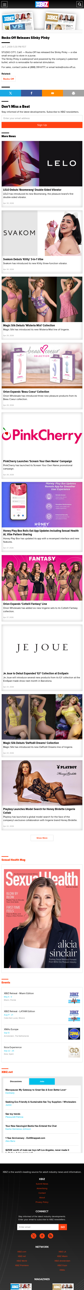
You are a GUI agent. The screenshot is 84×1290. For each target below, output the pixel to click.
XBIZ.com (21, 1251)
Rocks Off (8, 79)
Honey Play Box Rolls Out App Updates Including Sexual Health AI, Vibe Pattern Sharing (41, 532)
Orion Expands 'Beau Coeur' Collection (26, 391)
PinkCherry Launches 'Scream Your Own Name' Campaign (37, 461)
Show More (42, 837)
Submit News (42, 1183)
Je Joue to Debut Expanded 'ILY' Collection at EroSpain (35, 673)
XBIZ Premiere (22, 1265)
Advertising (42, 1188)
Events (6, 982)
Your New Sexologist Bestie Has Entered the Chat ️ (31, 1126)
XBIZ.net (7, 1072)
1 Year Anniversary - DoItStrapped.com (25, 1138)
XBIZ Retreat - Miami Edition (19, 993)
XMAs (62, 1269)
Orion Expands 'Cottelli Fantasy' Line (25, 604)
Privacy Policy (42, 1202)
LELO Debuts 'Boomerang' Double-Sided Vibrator (32, 189)
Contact (42, 1192)
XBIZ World (22, 1260)
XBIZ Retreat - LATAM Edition (19, 1011)
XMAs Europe (11, 1029)
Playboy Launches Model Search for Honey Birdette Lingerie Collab (39, 811)
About (42, 1197)
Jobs (42, 1081)
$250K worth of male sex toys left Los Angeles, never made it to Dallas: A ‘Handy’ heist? (37, 1151)
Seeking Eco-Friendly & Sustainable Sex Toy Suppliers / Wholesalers (40, 1102)
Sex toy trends (12, 1114)
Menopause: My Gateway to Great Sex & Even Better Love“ (35, 1089)
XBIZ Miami (62, 1256)
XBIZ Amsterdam (62, 1260)
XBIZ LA (62, 1251)
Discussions (16, 1081)
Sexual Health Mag (13, 860)
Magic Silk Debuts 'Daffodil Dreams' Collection (31, 743)
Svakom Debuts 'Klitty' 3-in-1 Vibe (23, 259)
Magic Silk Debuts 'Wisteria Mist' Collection (29, 325)
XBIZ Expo (62, 1265)
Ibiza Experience (13, 1047)
